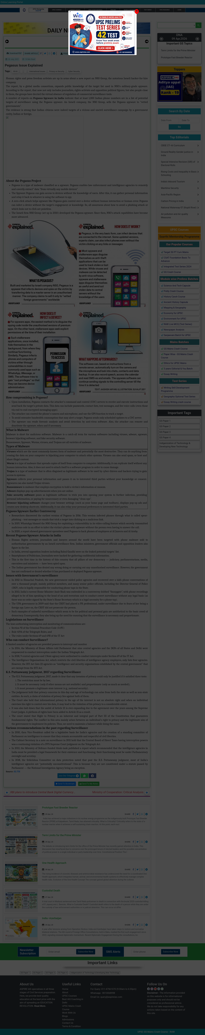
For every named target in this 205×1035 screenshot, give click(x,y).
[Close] (137, 11)
